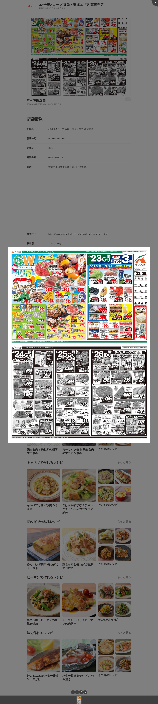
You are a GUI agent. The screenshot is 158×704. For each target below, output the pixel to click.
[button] (73, 692)
